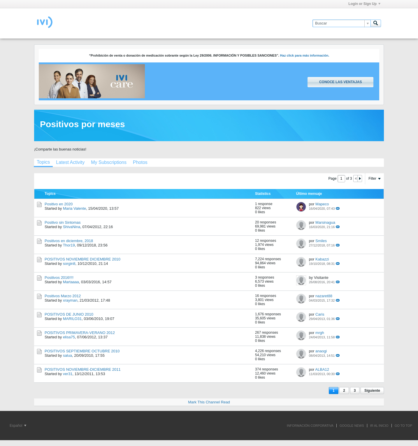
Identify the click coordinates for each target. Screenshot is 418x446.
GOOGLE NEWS (352, 425)
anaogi (321, 351)
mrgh (319, 332)
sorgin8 (69, 263)
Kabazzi (322, 259)
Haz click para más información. (304, 55)
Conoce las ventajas (340, 82)
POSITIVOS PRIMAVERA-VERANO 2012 (80, 332)
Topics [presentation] (43, 162)
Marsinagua (325, 222)
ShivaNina (71, 227)
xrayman (70, 300)
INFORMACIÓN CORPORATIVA (310, 425)
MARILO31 (72, 318)
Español (18, 426)
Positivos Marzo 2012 (63, 296)
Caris (319, 314)
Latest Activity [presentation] (70, 162)
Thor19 (69, 245)
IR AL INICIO (379, 425)
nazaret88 (323, 296)
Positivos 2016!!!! (59, 277)
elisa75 (69, 337)
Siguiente (372, 391)
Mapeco (322, 204)
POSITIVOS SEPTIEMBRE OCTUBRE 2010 (82, 351)
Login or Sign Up (364, 4)
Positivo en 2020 (59, 204)
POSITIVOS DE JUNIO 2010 (69, 314)
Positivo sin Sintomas (63, 222)
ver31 (68, 374)
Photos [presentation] (140, 162)
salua (67, 355)
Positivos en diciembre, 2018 (69, 241)
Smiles (321, 241)
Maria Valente (74, 208)
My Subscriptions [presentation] (109, 162)
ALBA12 (322, 369)
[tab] (43, 162)
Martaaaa (71, 282)
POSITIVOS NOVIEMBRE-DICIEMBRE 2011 (83, 369)
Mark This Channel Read (209, 402)
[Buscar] (341, 23)
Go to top (403, 425)
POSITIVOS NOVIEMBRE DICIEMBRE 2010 (82, 259)
